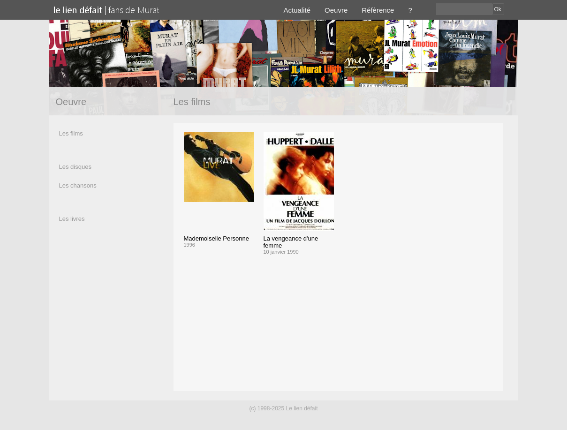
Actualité (297, 10)
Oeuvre (336, 10)
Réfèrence (378, 10)
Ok (497, 9)
